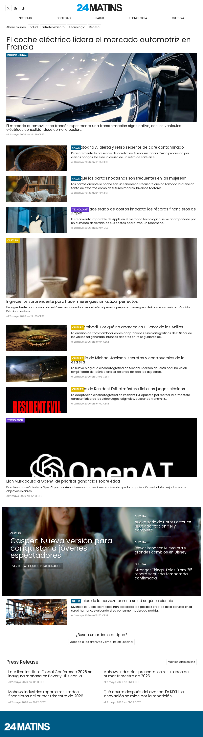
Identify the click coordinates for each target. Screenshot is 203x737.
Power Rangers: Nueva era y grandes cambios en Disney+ (162, 550)
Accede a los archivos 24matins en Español (101, 642)
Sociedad (64, 18)
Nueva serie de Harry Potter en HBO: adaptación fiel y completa (163, 526)
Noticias (25, 18)
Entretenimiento (53, 27)
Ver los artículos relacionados (36, 566)
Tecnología (138, 18)
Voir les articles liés (181, 662)
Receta (94, 27)
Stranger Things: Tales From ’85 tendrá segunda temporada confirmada (163, 574)
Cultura (178, 18)
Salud (100, 18)
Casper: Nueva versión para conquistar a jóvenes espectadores (61, 548)
